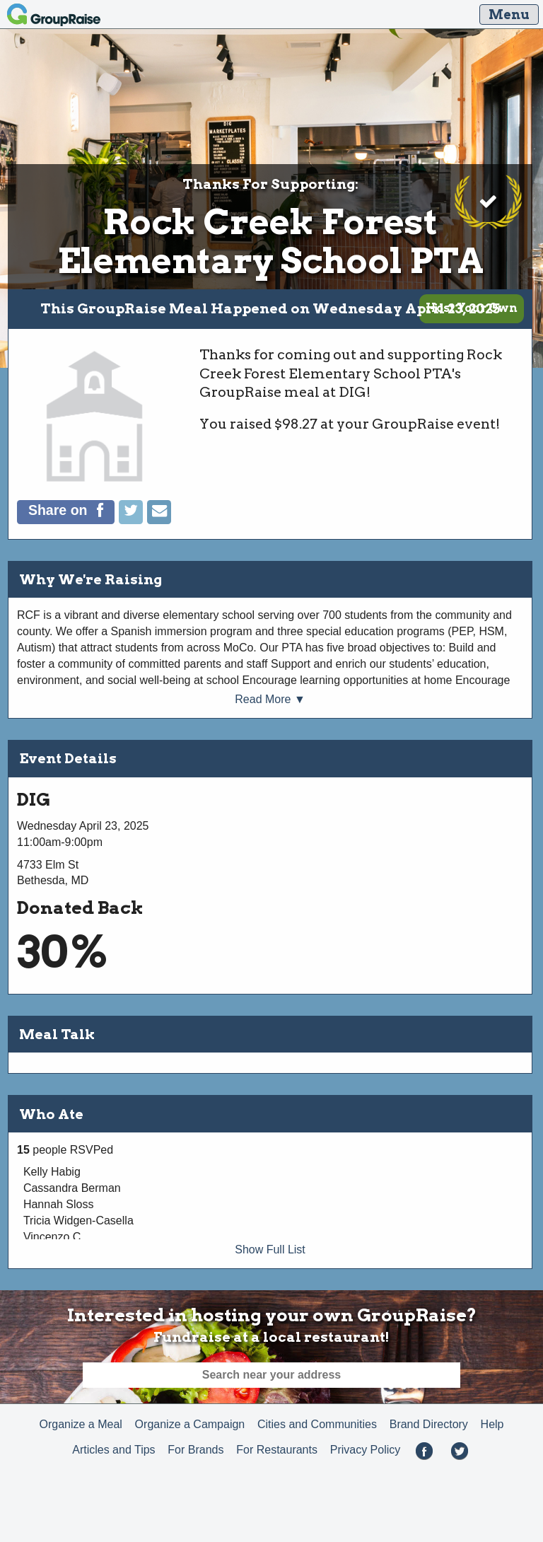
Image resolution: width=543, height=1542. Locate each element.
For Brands (195, 1450)
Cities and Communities (317, 1424)
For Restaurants (276, 1450)
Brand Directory (429, 1424)
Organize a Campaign (190, 1424)
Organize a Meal (80, 1424)
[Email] (159, 520)
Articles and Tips (113, 1450)
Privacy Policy (365, 1450)
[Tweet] (133, 520)
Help (492, 1424)
